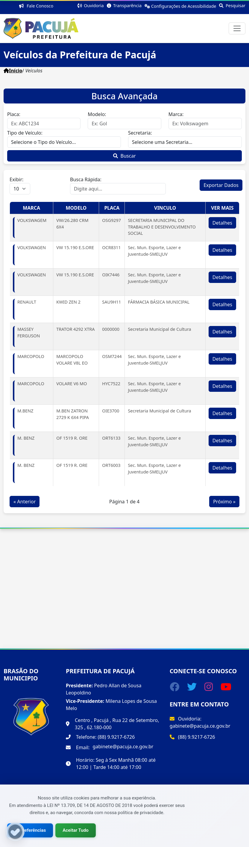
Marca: (176, 114)
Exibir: (16, 179)
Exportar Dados (221, 185)
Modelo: (97, 114)
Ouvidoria (91, 5)
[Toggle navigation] (237, 28)
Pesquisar (232, 5)
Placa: (13, 114)
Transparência (124, 5)
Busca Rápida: (85, 179)
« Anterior (24, 501)
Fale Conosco (37, 6)
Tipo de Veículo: (24, 133)
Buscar (124, 156)
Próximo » (224, 501)
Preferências (30, 830)
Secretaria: (140, 133)
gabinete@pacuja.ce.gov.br (122, 746)
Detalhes (222, 223)
